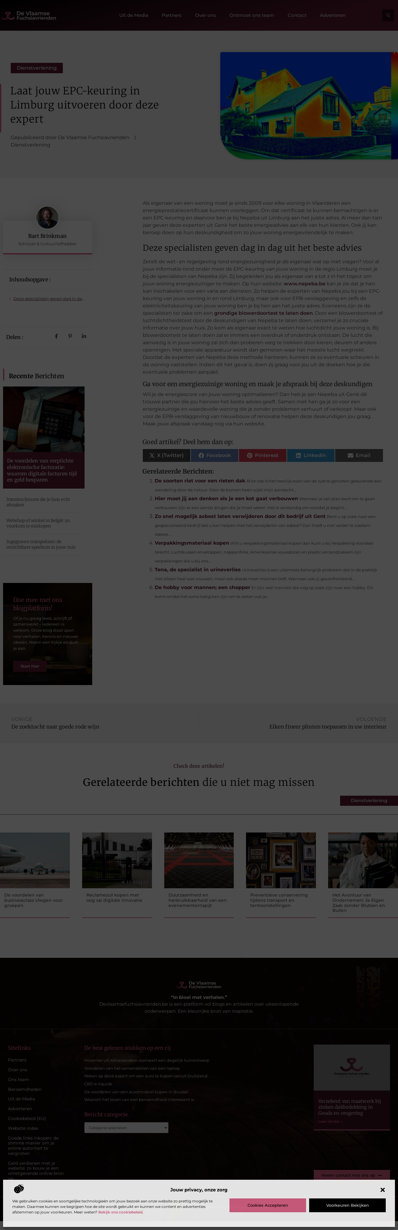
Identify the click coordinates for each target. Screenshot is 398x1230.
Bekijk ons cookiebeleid (120, 1212)
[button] (383, 1190)
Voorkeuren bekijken (347, 1205)
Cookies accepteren (268, 1205)
